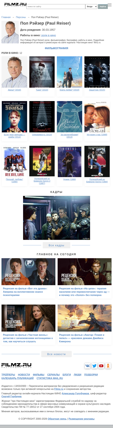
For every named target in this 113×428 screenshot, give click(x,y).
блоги (67, 374)
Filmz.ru (58, 389)
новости (24, 374)
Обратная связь (57, 419)
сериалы (53, 374)
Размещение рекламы (81, 419)
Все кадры (56, 245)
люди (77, 374)
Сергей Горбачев (11, 396)
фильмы (38, 374)
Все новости (56, 354)
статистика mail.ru (50, 378)
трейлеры (8, 374)
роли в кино (48, 35)
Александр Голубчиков (75, 393)
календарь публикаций (17, 378)
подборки (91, 374)
